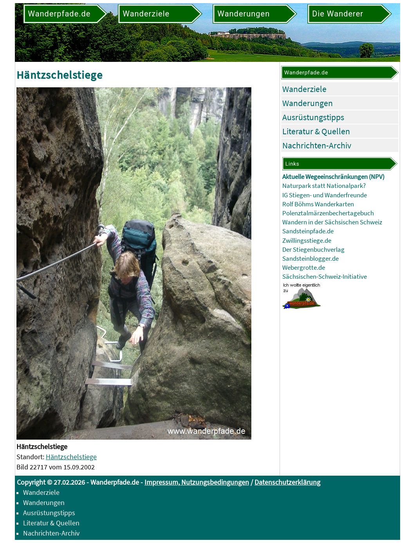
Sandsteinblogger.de (310, 258)
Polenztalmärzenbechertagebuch (328, 213)
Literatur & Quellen (316, 131)
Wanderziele (304, 88)
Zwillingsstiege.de (306, 240)
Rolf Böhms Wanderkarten (318, 204)
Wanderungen (307, 102)
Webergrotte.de (303, 267)
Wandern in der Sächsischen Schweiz (332, 222)
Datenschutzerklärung (287, 482)
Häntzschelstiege (71, 456)
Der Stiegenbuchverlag (313, 249)
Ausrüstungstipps (313, 117)
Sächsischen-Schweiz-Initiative (324, 276)
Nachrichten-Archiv (316, 145)
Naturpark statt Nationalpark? (324, 186)
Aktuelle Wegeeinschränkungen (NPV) (333, 177)
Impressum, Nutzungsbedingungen (196, 482)
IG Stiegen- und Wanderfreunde (324, 195)
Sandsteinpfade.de (308, 231)
